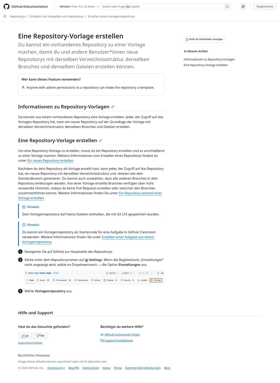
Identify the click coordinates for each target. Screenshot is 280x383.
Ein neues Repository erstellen (50, 160)
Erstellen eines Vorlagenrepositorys (111, 16)
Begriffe (73, 368)
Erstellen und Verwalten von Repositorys (57, 16)
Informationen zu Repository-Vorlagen (66, 106)
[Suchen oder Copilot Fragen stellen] (166, 6)
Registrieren (265, 6)
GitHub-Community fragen (120, 334)
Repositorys (17, 16)
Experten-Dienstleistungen (143, 368)
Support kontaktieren (116, 340)
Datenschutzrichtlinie (30, 343)
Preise (118, 368)
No (40, 335)
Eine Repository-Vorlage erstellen (60, 140)
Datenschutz (90, 368)
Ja (25, 335)
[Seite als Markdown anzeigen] (204, 39)
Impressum (55, 368)
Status (106, 368)
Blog (167, 368)
